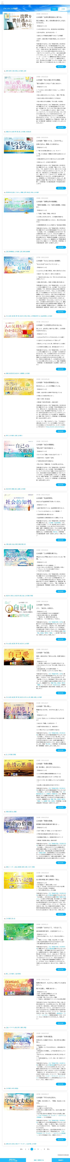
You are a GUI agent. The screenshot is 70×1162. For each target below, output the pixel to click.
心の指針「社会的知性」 (55, 523)
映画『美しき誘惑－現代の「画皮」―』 (50, 632)
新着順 (54, 9)
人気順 (63, 9)
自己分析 (8, 489)
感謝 (7, 131)
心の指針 (20, 71)
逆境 (7, 1144)
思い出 (13, 918)
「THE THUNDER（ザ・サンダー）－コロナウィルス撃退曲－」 (50, 1133)
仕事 (13, 71)
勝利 (22, 1027)
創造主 (16, 1088)
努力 (10, 1144)
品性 (10, 544)
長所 (7, 71)
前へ (21, 1149)
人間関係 (21, 373)
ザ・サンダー (22, 1144)
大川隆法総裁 (51, 948)
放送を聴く (61, 66)
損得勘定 (11, 251)
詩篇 (23, 595)
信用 (16, 544)
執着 (14, 754)
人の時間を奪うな (35, 316)
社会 (13, 544)
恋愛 (10, 811)
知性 (22, 544)
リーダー (11, 867)
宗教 (7, 544)
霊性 (21, 251)
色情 (7, 811)
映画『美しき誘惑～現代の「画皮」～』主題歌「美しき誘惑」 (50, 800)
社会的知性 (44, 316)
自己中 (22, 316)
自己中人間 (18, 595)
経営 (7, 867)
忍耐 (7, 1027)
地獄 (32, 192)
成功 (16, 1027)
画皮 (32, 697)
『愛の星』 (55, 532)
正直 (13, 192)
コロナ (30, 867)
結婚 (15, 811)
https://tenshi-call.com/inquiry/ (55, 427)
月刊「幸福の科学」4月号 (55, 622)
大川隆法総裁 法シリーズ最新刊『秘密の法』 (50, 793)
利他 (28, 316)
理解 (7, 373)
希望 (25, 1027)
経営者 (19, 867)
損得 (24, 251)
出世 (25, 71)
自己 (16, 489)
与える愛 (11, 131)
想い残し (48, 744)
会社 (16, 867)
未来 (13, 1088)
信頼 (19, 544)
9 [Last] (44, 1149)
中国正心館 (42, 853)
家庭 (33, 867)
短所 (10, 71)
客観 (13, 489)
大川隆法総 (50, 895)
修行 (7, 435)
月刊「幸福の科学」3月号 (55, 674)
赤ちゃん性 (27, 697)
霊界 (25, 192)
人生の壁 (28, 1144)
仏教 (16, 435)
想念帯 (8, 192)
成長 (35, 697)
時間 (31, 595)
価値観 (28, 251)
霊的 (7, 251)
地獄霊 (28, 192)
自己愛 (13, 316)
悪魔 (22, 192)
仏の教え (20, 435)
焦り (19, 1027)
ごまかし (17, 192)
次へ (48, 1149)
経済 (23, 867)
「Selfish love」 (56, 685)
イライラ (11, 1027)
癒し (7, 974)
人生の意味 (18, 974)
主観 (19, 489)
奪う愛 (16, 131)
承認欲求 (28, 131)
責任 (16, 71)
